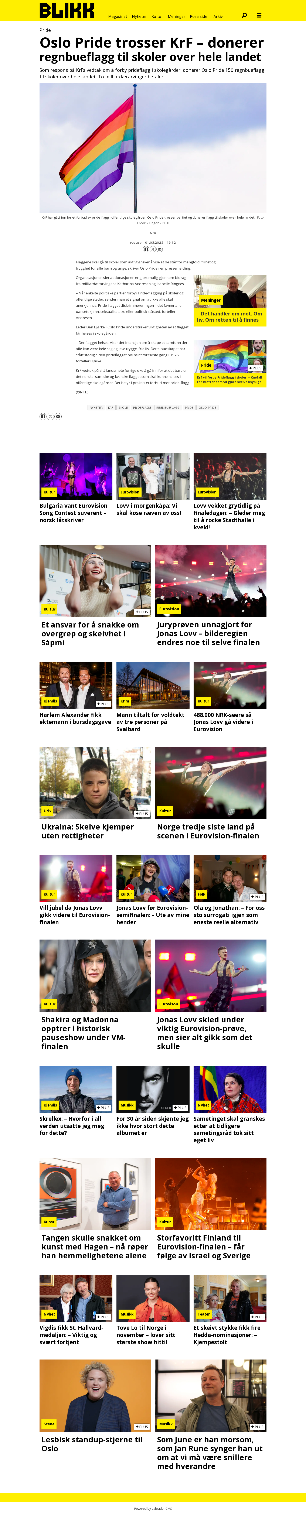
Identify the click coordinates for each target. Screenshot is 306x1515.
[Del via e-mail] (159, 249)
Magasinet (117, 16)
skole (123, 408)
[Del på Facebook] (146, 249)
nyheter (96, 408)
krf (110, 408)
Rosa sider (199, 16)
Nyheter (139, 16)
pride (189, 408)
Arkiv (218, 16)
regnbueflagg (168, 408)
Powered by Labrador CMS (153, 1509)
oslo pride (207, 408)
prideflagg (142, 408)
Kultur (157, 16)
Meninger (176, 16)
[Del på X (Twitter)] (153, 249)
